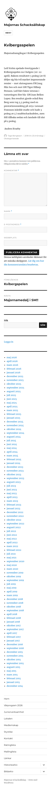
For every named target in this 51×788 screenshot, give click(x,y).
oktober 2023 (14, 474)
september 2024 (15, 433)
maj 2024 (12, 448)
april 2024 (12, 451)
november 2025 (15, 380)
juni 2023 (12, 489)
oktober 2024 (14, 429)
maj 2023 (12, 493)
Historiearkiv (11, 765)
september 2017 (15, 629)
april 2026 (12, 361)
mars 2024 (12, 455)
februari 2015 (14, 678)
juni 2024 (12, 444)
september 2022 (15, 523)
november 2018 (15, 602)
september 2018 (15, 610)
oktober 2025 (14, 383)
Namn (8, 211)
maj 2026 (12, 357)
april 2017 (12, 633)
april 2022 (12, 542)
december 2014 (15, 686)
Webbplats (10, 238)
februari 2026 (14, 368)
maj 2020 (12, 565)
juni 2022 (12, 535)
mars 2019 (12, 595)
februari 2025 (14, 414)
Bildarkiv (8, 771)
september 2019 (15, 580)
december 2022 (15, 512)
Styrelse (8, 732)
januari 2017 (13, 640)
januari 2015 (13, 682)
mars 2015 (12, 674)
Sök (6, 320)
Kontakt (8, 738)
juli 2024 (11, 440)
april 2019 (12, 591)
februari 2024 (14, 459)
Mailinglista (10, 751)
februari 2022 (14, 550)
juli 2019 (11, 584)
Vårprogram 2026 (13, 705)
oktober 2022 (14, 519)
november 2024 (15, 425)
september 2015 (15, 663)
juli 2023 (11, 485)
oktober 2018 (14, 606)
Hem (6, 699)
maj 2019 (11, 587)
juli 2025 (11, 395)
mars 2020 (12, 569)
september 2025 (15, 387)
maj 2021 (11, 557)
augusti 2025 (14, 391)
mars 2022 (12, 546)
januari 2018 (13, 621)
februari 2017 (14, 636)
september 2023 (15, 478)
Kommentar (11, 170)
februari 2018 (14, 618)
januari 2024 (13, 463)
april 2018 (12, 614)
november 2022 (15, 516)
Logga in (8, 341)
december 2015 (15, 652)
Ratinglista (10, 745)
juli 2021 (11, 553)
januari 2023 (13, 508)
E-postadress (12, 224)
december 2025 (15, 376)
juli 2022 (11, 531)
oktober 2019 (14, 576)
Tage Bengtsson (15, 136)
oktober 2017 (14, 625)
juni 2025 (12, 399)
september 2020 (15, 561)
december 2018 (15, 599)
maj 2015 (11, 670)
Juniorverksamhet (14, 712)
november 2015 (15, 655)
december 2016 (15, 644)
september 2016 (15, 648)
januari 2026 (13, 372)
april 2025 (12, 406)
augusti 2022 (14, 527)
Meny (8, 33)
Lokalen (8, 718)
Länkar (7, 758)
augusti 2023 (14, 482)
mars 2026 (12, 365)
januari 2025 (13, 417)
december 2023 (15, 467)
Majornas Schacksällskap (24, 25)
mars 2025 (12, 410)
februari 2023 (14, 504)
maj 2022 (12, 538)
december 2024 (15, 421)
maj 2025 (12, 402)
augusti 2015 (13, 667)
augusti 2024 (14, 436)
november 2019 (15, 572)
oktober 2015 (14, 659)
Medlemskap (11, 725)
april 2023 (12, 497)
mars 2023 (12, 501)
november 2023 (15, 470)
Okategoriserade (11, 138)
